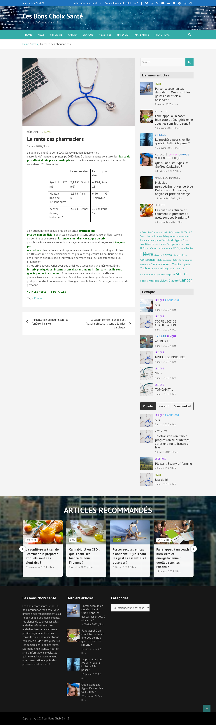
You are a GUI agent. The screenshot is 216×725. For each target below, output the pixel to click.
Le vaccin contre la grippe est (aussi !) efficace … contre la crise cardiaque (106, 323)
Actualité (161, 111)
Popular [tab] (148, 406)
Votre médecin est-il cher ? (87, 3)
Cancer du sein (161, 264)
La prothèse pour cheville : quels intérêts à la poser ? (173, 141)
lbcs (46, 146)
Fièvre (147, 253)
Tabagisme (169, 236)
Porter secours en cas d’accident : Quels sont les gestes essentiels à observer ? (172, 94)
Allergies (188, 248)
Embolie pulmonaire (163, 260)
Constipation (147, 259)
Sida (185, 240)
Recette (160, 205)
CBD (116, 540)
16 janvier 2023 (164, 148)
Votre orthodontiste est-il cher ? (121, 3)
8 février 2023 (163, 104)
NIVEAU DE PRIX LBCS (170, 357)
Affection (143, 232)
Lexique (88, 34)
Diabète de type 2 (171, 240)
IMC (174, 248)
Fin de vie (56, 34)
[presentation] (22, 549)
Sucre (181, 273)
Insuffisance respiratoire (158, 232)
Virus (153, 274)
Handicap (123, 34)
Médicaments (35, 131)
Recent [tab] (164, 406)
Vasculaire (146, 236)
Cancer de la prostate (161, 248)
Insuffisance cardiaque (153, 244)
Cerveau (168, 255)
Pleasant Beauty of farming (173, 464)
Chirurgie (160, 134)
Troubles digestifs (181, 264)
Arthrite (177, 255)
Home (28, 34)
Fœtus (187, 236)
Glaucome (158, 255)
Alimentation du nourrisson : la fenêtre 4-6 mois (50, 321)
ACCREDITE (162, 341)
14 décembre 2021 (166, 198)
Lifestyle (160, 458)
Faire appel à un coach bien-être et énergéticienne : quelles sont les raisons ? (174, 120)
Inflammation (174, 232)
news (41, 34)
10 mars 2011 (163, 452)
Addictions (162, 34)
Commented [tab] (182, 406)
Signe (180, 248)
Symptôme (170, 274)
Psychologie (172, 300)
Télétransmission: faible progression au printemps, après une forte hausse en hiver (172, 441)
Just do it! (161, 480)
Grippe (171, 244)
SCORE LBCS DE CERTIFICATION (165, 323)
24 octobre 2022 (164, 171)
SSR (157, 305)
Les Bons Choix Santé (52, 16)
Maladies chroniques (167, 177)
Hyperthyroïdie (154, 240)
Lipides (164, 280)
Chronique (179, 236)
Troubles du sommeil (152, 268)
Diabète (173, 280)
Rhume (38, 298)
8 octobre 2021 (121, 567)
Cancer (73, 34)
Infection (186, 232)
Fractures (144, 281)
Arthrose (158, 236)
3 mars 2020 (34, 146)
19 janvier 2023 (164, 128)
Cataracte (177, 260)
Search (189, 62)
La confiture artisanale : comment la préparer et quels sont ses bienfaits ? (172, 214)
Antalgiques (154, 281)
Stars (158, 373)
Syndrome (160, 274)
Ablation (185, 244)
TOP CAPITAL (164, 390)
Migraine (168, 268)
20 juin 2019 (162, 468)
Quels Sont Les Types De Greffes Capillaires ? (171, 165)
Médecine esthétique (167, 158)
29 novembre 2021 (166, 222)
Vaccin (178, 244)
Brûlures (145, 248)
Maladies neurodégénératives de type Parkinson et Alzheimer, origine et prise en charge (174, 188)
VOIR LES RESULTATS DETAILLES (46, 291)
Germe (184, 255)
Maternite (142, 34)
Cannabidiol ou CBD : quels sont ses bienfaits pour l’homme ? (128, 555)
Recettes (105, 34)
